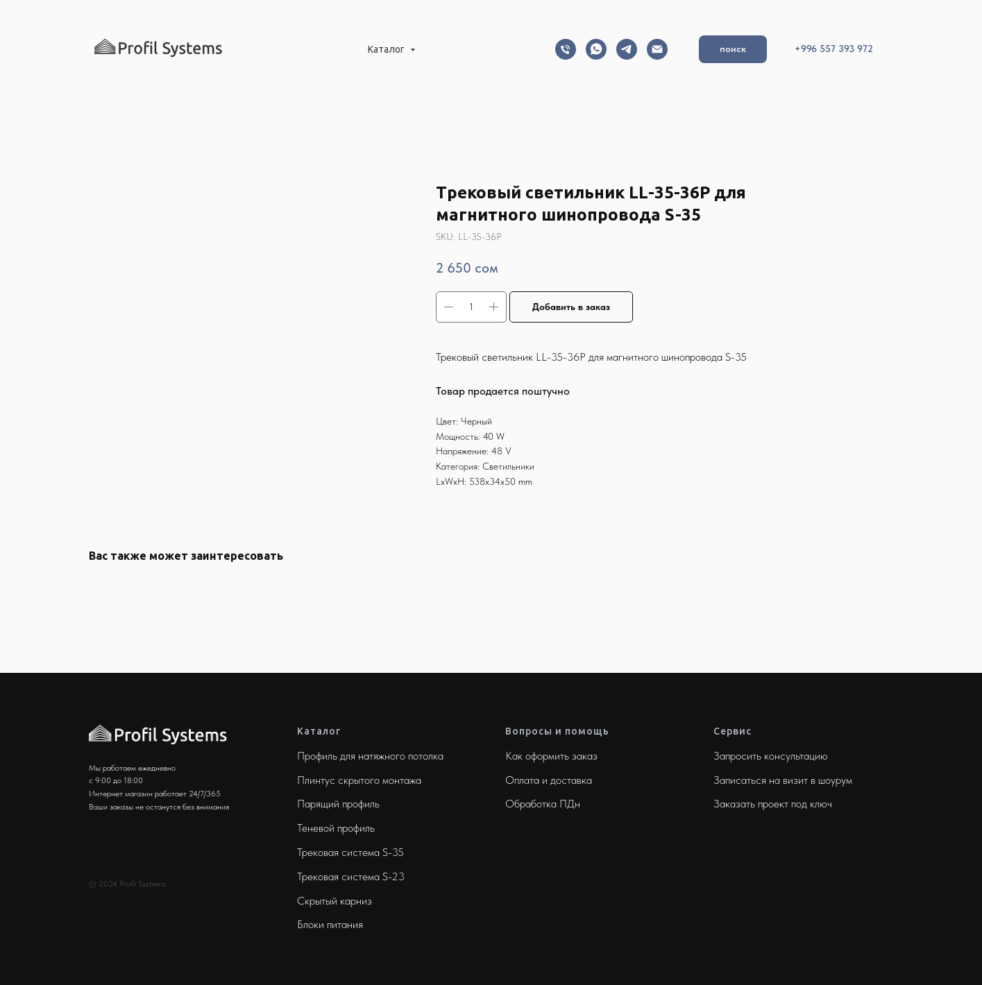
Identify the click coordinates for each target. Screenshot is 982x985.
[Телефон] (565, 49)
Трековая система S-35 (350, 852)
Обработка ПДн (542, 803)
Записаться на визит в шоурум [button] (782, 780)
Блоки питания (330, 924)
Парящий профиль (338, 803)
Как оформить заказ (551, 755)
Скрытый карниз (334, 900)
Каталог (387, 49)
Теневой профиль (336, 827)
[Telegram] (626, 49)
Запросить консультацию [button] (770, 755)
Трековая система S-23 (351, 876)
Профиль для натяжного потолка (370, 755)
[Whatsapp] (596, 49)
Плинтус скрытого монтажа (359, 780)
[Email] (657, 49)
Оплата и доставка (548, 780)
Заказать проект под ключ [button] (772, 803)
